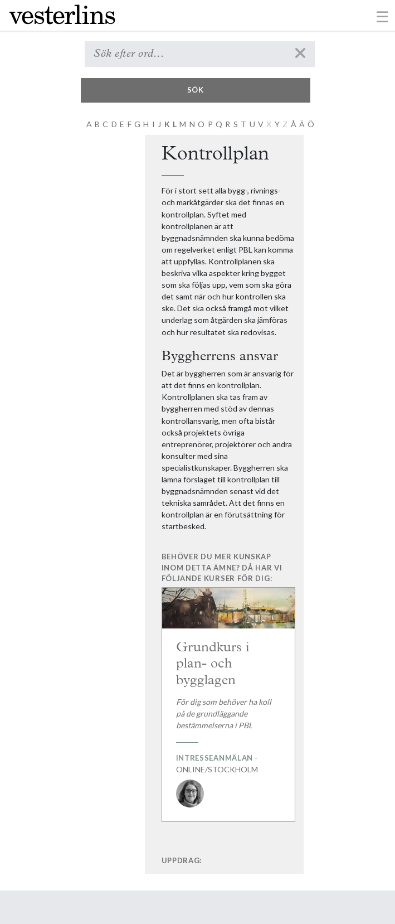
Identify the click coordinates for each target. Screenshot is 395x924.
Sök (195, 89)
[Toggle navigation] (382, 16)
